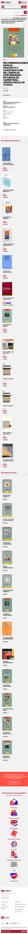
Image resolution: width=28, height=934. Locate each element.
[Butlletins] (15, 923)
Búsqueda (20, 15)
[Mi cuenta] (22, 7)
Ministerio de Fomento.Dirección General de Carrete (12, 103)
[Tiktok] (18, 923)
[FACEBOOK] (2, 923)
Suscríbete (14, 782)
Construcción (6, 95)
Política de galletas (19, 909)
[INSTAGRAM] (10, 923)
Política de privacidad (20, 906)
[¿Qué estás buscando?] (7, 12)
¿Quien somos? (4, 901)
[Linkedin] (12, 923)
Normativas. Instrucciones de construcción (11, 124)
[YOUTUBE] (7, 923)
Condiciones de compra (20, 904)
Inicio (2, 18)
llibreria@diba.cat (5, 898)
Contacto (3, 904)
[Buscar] (25, 12)
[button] (25, 7)
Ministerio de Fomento (9, 107)
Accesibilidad (18, 911)
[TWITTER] (5, 923)
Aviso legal (17, 901)
